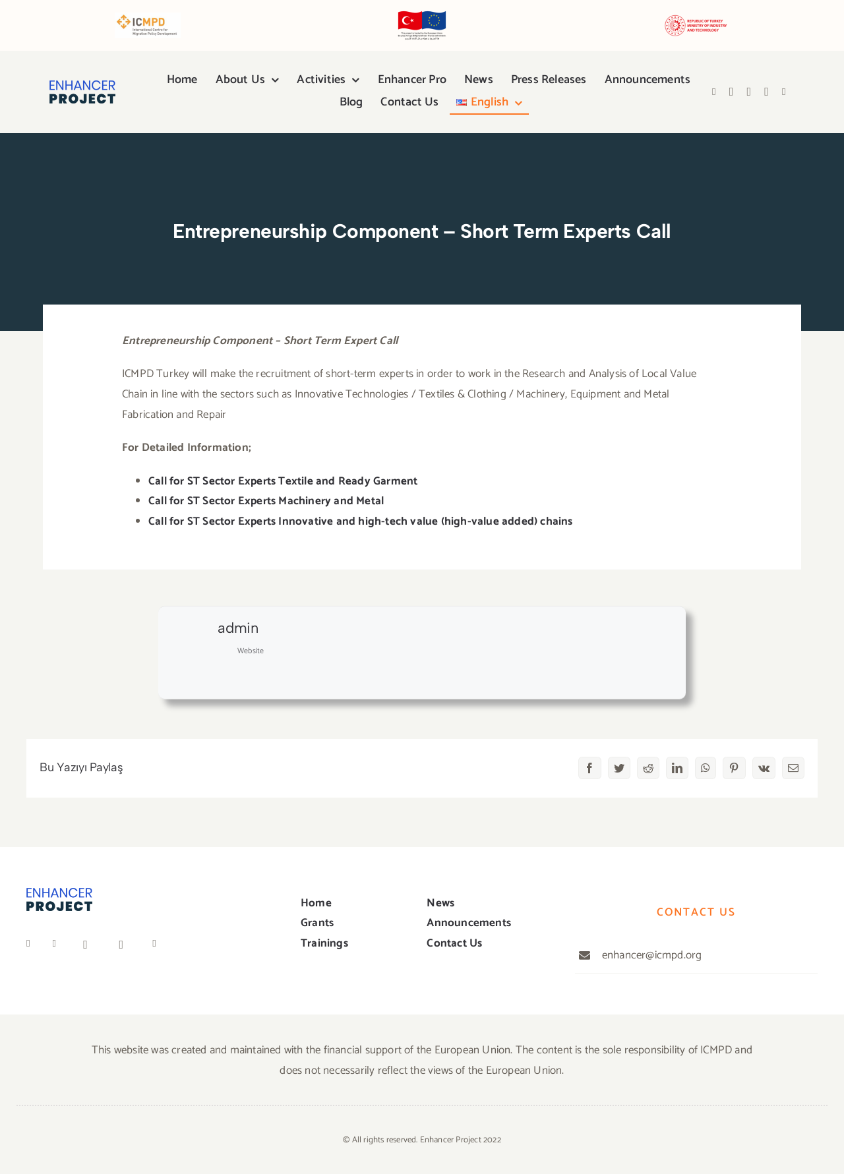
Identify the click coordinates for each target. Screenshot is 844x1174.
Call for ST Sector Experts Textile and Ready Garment (282, 481)
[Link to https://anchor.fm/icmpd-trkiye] (784, 92)
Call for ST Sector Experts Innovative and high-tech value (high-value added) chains (360, 521)
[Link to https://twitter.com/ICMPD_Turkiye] (731, 92)
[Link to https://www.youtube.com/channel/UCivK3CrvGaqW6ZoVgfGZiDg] (749, 92)
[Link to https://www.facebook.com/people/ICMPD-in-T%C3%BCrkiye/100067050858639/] (714, 92)
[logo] (82, 85)
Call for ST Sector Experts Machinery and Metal (266, 501)
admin (238, 628)
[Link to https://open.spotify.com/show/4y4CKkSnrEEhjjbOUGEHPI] (766, 92)
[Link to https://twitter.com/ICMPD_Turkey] (58, 944)
